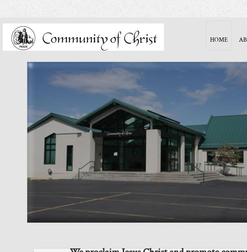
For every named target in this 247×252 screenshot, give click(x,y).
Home (219, 40)
